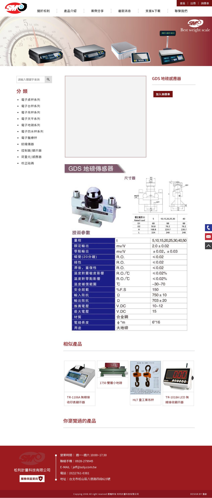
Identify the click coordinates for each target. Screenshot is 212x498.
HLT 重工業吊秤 (145, 400)
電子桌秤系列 (30, 99)
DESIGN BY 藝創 (198, 493)
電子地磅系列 (30, 125)
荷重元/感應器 (31, 156)
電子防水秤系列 (32, 131)
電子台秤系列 (30, 106)
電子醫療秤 (29, 137)
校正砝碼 (27, 163)
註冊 (193, 3)
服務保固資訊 (32, 478)
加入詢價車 (163, 94)
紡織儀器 (27, 144)
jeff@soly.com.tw (84, 467)
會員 (182, 3)
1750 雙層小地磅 (112, 382)
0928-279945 (84, 461)
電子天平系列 (30, 118)
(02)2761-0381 (79, 473)
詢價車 (205, 3)
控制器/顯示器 (31, 150)
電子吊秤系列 (30, 112)
